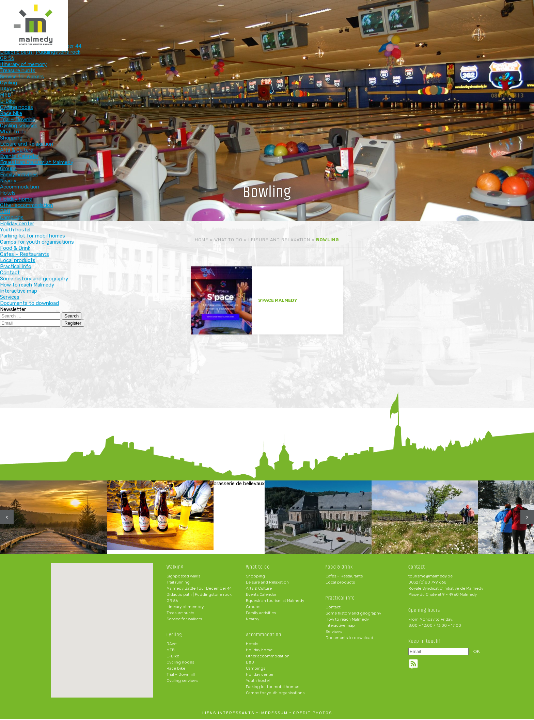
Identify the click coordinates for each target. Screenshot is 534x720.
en (508, 11)
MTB (171, 651)
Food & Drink (366, 16)
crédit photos (312, 714)
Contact (333, 608)
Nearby (252, 620)
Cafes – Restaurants (344, 577)
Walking (188, 16)
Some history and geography (353, 614)
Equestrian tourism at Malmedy (275, 601)
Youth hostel (258, 681)
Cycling (232, 16)
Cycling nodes (180, 663)
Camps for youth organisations (275, 693)
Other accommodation (267, 657)
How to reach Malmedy (347, 620)
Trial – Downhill (181, 675)
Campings (255, 669)
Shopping (255, 577)
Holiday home (259, 651)
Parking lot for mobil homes (272, 687)
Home (201, 239)
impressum (274, 714)
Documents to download (349, 638)
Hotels (252, 644)
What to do (277, 16)
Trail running (178, 583)
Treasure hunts (180, 613)
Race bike (176, 669)
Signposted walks (183, 577)
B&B (250, 663)
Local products (340, 583)
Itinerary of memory (185, 607)
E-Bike (173, 657)
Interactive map (340, 626)
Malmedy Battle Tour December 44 (199, 589)
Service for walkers (184, 620)
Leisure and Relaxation (279, 239)
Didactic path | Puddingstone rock (199, 595)
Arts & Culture (259, 589)
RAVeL (173, 644)
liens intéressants (228, 714)
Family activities (261, 613)
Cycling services (182, 681)
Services (334, 632)
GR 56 (172, 601)
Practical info (411, 16)
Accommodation (321, 16)
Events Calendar (261, 595)
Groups (253, 607)
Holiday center (259, 675)
